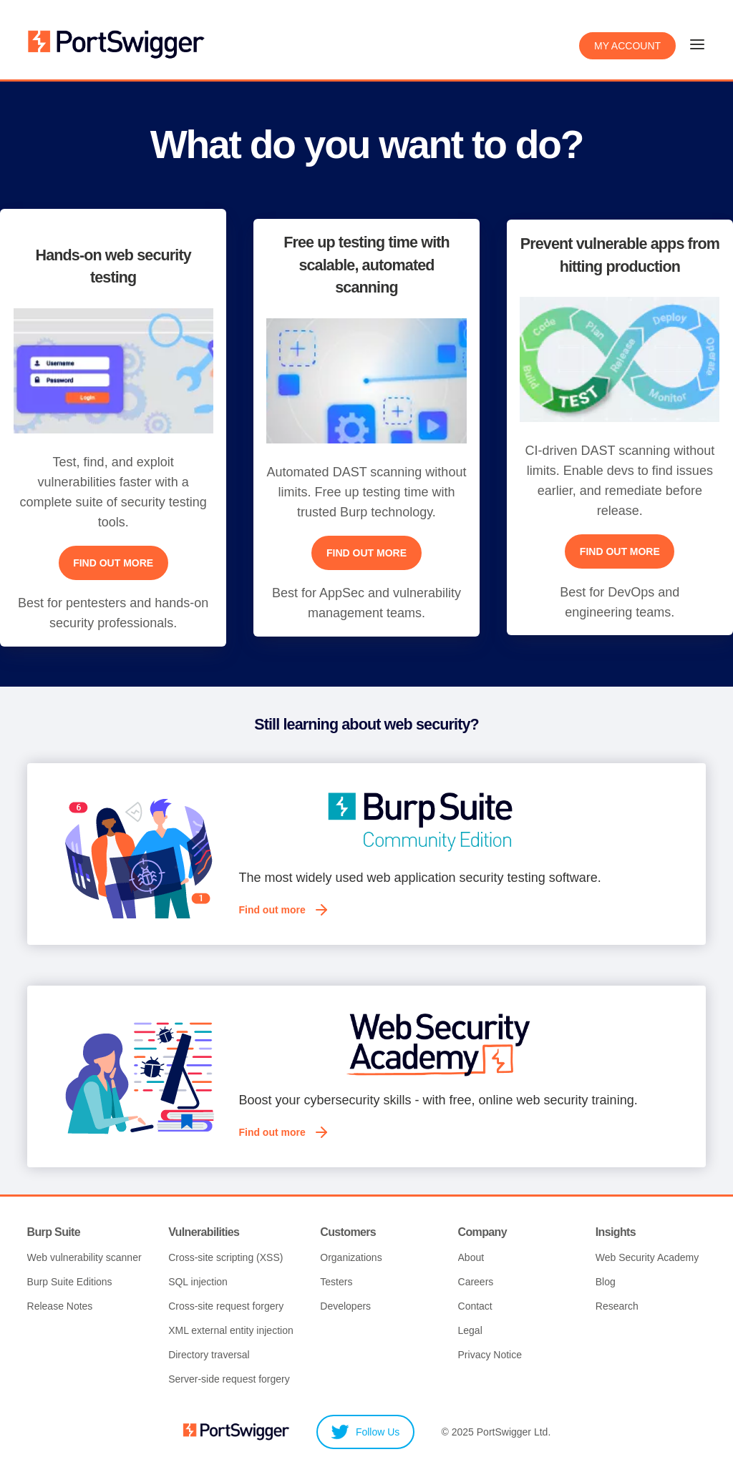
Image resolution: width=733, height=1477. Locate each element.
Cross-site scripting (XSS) (225, 1259)
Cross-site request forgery (225, 1307)
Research (617, 1307)
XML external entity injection (230, 1332)
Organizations (351, 1259)
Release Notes (60, 1307)
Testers (336, 1283)
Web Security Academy (647, 1259)
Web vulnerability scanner (84, 1259)
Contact (475, 1307)
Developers (345, 1307)
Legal (470, 1332)
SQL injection (198, 1283)
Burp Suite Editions (69, 1283)
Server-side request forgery (229, 1380)
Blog (606, 1283)
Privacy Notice (490, 1356)
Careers (476, 1283)
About (471, 1259)
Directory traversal (209, 1356)
